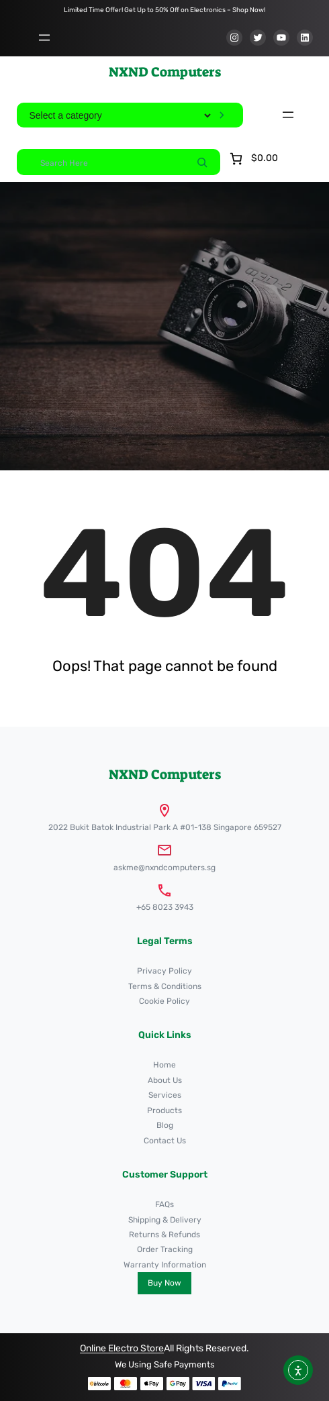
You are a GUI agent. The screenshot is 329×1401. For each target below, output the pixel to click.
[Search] (202, 161)
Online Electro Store (122, 1348)
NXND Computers (165, 72)
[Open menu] (44, 37)
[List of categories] (120, 115)
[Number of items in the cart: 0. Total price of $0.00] (252, 159)
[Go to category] (222, 115)
